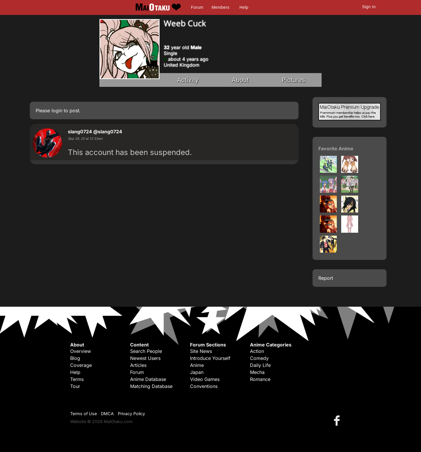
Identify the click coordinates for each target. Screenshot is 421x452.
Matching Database (151, 386)
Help (243, 7)
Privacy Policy (131, 413)
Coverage (81, 365)
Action (257, 351)
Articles (138, 365)
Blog (75, 358)
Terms (77, 379)
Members (221, 7)
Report (325, 278)
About (240, 80)
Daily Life (260, 365)
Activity (188, 80)
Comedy (259, 358)
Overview (80, 351)
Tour (75, 386)
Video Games (205, 379)
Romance (260, 379)
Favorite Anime (335, 148)
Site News (201, 351)
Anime (197, 365)
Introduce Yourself (210, 358)
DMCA (107, 413)
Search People (146, 351)
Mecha (257, 372)
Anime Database (148, 379)
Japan (196, 372)
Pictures (293, 80)
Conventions (204, 386)
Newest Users (145, 358)
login (56, 110)
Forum (197, 7)
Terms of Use (83, 413)
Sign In (369, 6)
